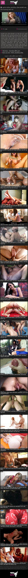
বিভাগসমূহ (5, 50)
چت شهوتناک (23, 568)
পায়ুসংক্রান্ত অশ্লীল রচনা (14, 50)
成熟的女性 (10, 568)
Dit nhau (12, 567)
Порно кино (17, 568)
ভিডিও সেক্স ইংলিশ (4, 567)
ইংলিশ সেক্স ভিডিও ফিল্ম (17, 52)
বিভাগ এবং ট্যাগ (6, 52)
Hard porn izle (18, 567)
